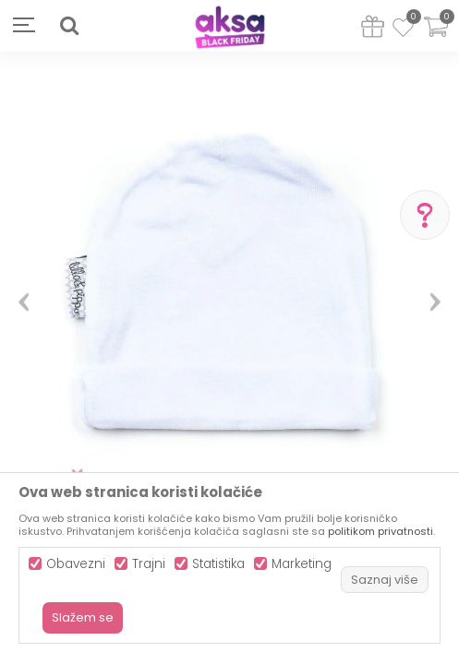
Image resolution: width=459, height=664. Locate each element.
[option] (229, 294)
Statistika (218, 564)
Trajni (148, 564)
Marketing (302, 564)
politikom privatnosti (380, 531)
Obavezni (75, 564)
